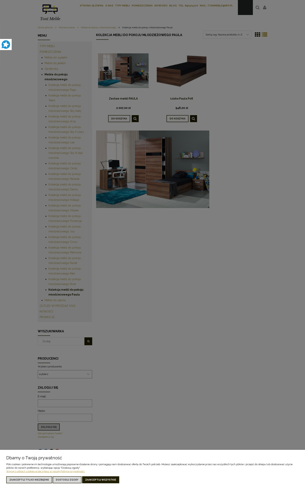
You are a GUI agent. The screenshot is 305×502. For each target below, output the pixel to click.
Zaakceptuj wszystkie (100, 479)
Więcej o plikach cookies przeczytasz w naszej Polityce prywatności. (45, 471)
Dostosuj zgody (67, 479)
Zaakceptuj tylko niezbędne (29, 479)
